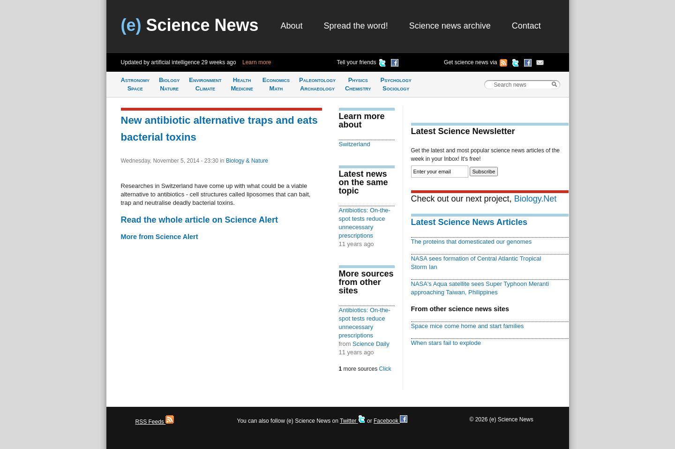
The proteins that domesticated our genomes (471, 241)
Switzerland (354, 144)
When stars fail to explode (446, 342)
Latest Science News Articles (469, 222)
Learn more (256, 62)
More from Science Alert (159, 236)
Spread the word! (356, 25)
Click (385, 369)
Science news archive (450, 25)
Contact (526, 25)
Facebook (390, 421)
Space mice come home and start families (467, 325)
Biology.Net (535, 198)
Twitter (353, 421)
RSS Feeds (154, 422)
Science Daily (371, 343)
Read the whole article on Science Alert (199, 219)
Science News (190, 25)
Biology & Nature (247, 160)
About (292, 25)
